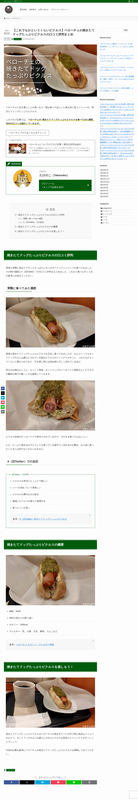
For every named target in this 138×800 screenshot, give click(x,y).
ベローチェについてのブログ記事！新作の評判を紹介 (54, 144)
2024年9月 (106, 196)
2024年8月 (106, 202)
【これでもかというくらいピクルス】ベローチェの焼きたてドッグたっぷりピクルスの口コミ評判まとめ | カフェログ (117, 120)
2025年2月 (106, 176)
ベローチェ (17, 39)
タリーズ (106, 246)
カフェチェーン (109, 236)
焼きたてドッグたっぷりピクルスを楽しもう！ (41, 231)
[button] (11, 782)
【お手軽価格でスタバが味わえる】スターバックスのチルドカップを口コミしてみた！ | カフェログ (117, 134)
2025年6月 (106, 171)
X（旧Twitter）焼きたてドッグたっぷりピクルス (43, 519)
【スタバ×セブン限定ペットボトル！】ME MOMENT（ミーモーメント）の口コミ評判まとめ (116, 46)
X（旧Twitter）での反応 (33, 222)
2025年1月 (106, 181)
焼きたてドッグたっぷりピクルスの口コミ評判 (41, 215)
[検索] (132, 1)
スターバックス (109, 241)
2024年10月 (107, 191)
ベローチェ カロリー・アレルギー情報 (35, 644)
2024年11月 (107, 186)
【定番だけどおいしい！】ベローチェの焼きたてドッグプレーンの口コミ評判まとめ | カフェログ (117, 109)
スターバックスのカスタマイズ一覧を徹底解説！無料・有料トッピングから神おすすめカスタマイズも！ (117, 79)
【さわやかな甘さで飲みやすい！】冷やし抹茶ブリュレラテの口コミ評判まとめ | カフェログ (117, 156)
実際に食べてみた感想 (33, 218)
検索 (125, 30)
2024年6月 (106, 212)
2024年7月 (106, 207)
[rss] (129, 1)
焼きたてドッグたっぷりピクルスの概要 (38, 226)
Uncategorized (108, 230)
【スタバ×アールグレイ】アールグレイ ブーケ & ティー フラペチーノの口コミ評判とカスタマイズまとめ (117, 58)
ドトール (106, 251)
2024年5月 (106, 217)
